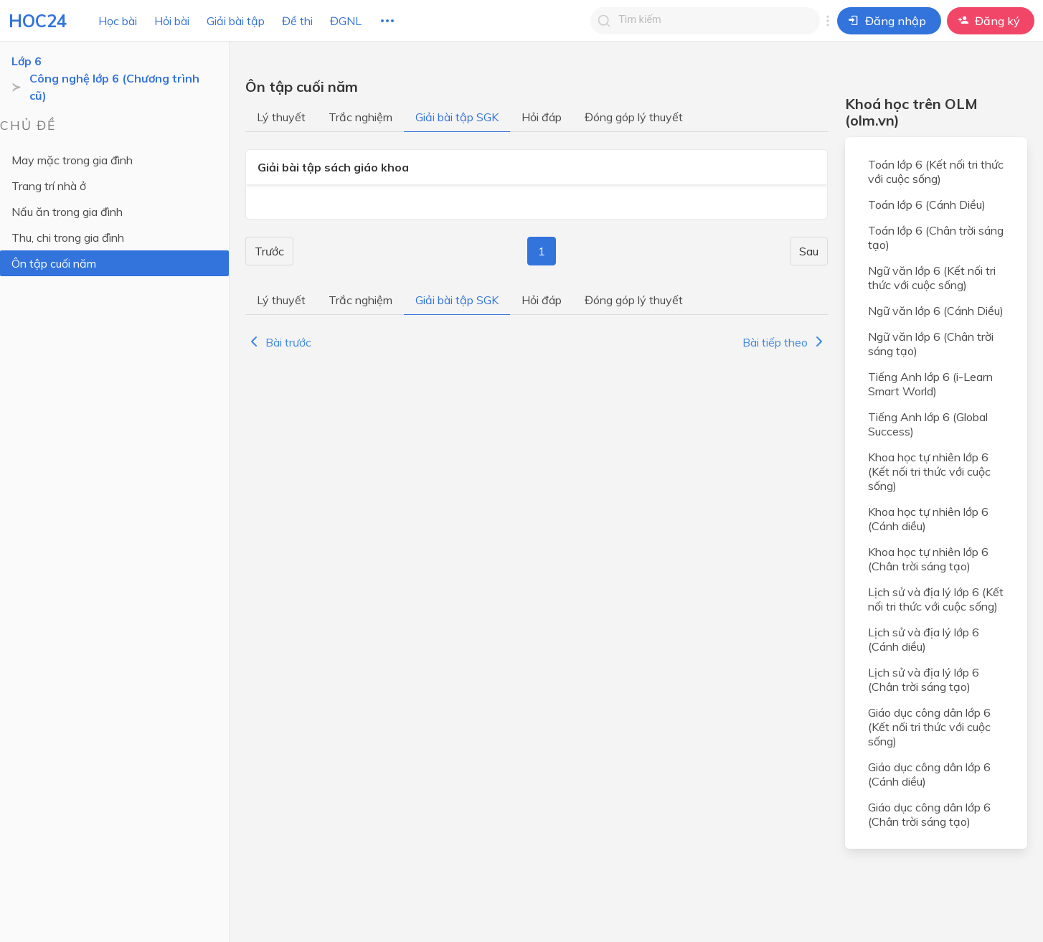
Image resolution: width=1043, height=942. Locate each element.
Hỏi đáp (542, 117)
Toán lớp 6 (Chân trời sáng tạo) (936, 237)
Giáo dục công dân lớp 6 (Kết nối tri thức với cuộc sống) (929, 726)
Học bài (117, 21)
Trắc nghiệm (360, 117)
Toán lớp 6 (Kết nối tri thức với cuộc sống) (936, 171)
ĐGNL (346, 21)
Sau (808, 251)
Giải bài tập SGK (457, 117)
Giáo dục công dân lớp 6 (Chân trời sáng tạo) (929, 814)
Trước (269, 251)
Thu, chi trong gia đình (67, 237)
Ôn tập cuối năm (53, 263)
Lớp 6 (26, 61)
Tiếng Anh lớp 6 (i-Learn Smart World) (930, 383)
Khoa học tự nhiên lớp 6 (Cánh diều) (928, 518)
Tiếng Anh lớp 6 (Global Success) (928, 424)
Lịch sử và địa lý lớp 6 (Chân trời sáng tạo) (923, 679)
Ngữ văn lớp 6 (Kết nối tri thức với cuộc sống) (932, 277)
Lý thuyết (281, 117)
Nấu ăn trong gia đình (67, 211)
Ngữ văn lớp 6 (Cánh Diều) (936, 310)
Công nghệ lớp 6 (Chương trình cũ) (114, 87)
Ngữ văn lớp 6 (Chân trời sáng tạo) (931, 343)
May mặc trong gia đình (72, 160)
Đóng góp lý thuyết (634, 117)
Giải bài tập (236, 21)
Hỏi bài (171, 21)
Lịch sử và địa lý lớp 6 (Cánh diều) (923, 639)
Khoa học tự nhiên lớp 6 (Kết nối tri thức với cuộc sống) (929, 471)
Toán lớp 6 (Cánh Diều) (927, 204)
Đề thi (297, 21)
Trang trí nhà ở (48, 186)
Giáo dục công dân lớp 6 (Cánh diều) (929, 774)
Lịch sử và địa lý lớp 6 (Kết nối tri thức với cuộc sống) (936, 599)
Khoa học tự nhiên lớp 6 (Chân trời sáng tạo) (928, 559)
